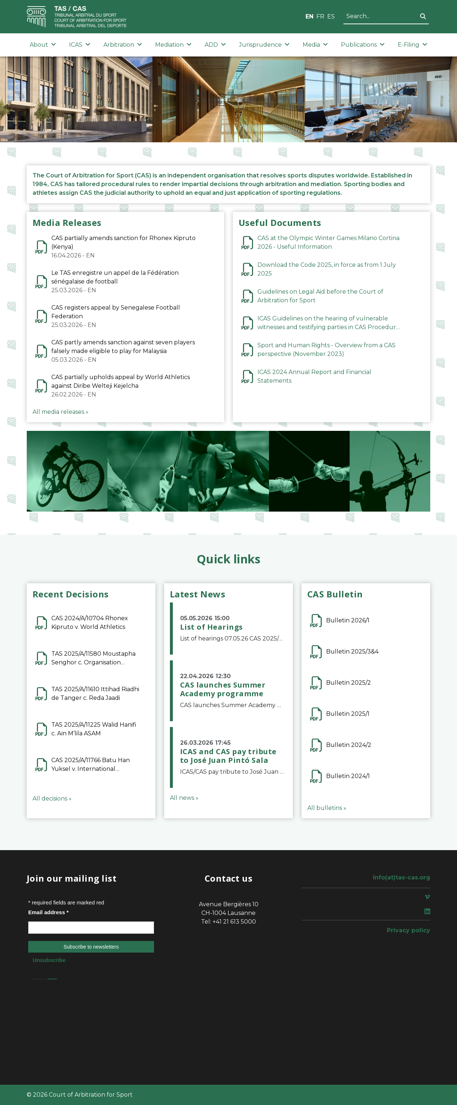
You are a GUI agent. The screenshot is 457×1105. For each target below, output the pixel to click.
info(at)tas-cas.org (401, 877)
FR (320, 16)
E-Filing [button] (412, 44)
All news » (184, 797)
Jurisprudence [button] (264, 44)
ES (331, 16)
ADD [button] (215, 44)
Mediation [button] (173, 44)
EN (309, 16)
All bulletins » (326, 807)
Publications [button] (363, 44)
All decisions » (52, 798)
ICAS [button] (79, 44)
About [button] (43, 44)
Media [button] (315, 44)
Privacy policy (408, 930)
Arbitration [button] (122, 44)
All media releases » (61, 411)
